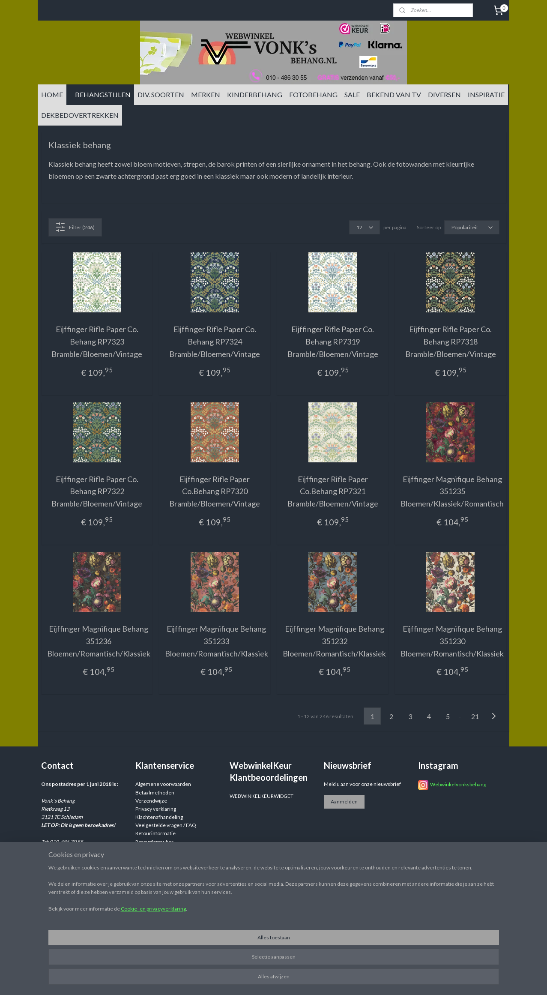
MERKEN (205, 94)
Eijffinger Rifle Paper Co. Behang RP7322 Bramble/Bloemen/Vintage (96, 491)
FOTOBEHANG (313, 94)
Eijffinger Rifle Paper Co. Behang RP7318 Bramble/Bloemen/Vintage (450, 341)
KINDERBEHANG (254, 94)
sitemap (324, 979)
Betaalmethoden (154, 792)
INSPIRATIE (486, 94)
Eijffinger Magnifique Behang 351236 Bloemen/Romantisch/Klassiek (98, 641)
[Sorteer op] (471, 227)
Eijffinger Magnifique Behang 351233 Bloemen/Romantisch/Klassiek (216, 641)
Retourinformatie (155, 833)
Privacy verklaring (155, 809)
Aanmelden (344, 801)
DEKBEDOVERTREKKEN (80, 115)
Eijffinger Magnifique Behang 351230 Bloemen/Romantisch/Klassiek (452, 641)
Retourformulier (154, 842)
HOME (52, 94)
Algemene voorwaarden (163, 784)
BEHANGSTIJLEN (103, 94)
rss (339, 979)
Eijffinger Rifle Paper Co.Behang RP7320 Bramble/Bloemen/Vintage (214, 491)
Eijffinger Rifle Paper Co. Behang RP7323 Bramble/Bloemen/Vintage (96, 341)
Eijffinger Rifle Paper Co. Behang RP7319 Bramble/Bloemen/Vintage (332, 341)
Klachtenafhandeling (159, 817)
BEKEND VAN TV (394, 94)
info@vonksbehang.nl (82, 866)
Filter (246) (75, 227)
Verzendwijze (151, 800)
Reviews (145, 850)
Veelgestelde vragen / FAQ (165, 825)
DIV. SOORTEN (160, 94)
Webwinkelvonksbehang (458, 784)
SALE (352, 94)
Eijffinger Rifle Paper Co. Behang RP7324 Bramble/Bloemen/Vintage (214, 341)
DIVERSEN (444, 94)
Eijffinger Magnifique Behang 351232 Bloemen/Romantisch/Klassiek (334, 641)
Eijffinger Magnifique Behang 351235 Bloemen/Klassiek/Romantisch (452, 491)
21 (475, 716)
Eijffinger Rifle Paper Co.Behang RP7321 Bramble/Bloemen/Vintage (332, 491)
